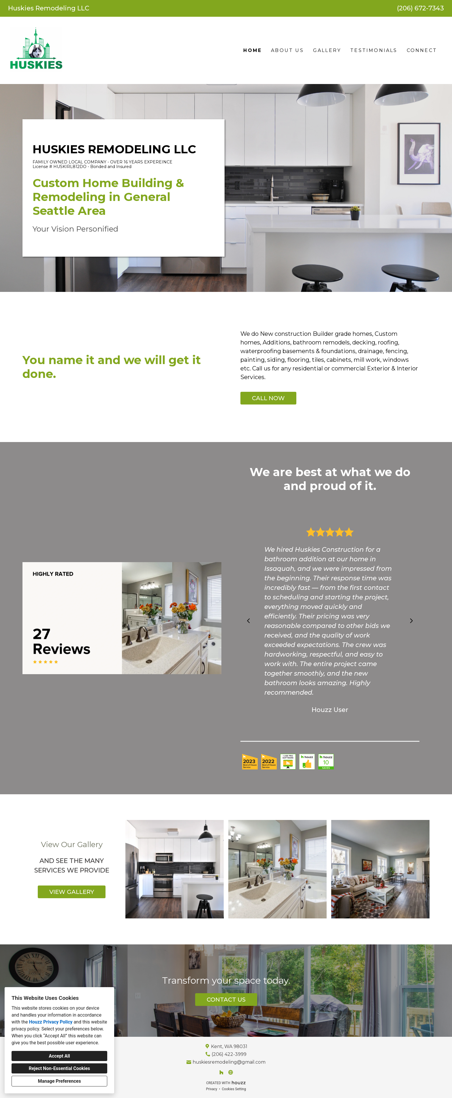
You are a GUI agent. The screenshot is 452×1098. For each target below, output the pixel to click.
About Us (287, 50)
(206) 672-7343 (420, 8)
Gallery (327, 50)
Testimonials (373, 50)
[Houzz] (221, 1072)
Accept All (59, 1056)
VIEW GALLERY (71, 891)
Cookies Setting (234, 1089)
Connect (422, 50)
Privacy (211, 1089)
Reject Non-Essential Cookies (59, 1068)
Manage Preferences (59, 1081)
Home (252, 50)
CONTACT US (226, 999)
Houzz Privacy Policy (50, 1022)
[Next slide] (411, 621)
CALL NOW (268, 398)
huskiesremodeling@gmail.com (229, 1062)
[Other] (230, 1072)
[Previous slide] (248, 621)
